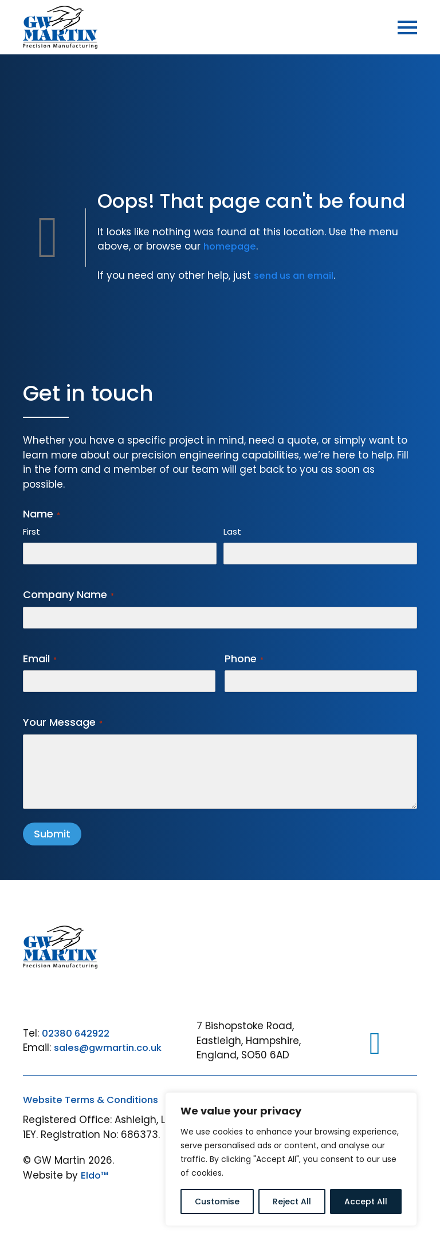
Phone (244, 658)
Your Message (63, 722)
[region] (291, 1159)
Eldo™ (95, 1196)
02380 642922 (76, 1033)
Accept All (365, 1201)
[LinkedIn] (375, 1044)
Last (232, 531)
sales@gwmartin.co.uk (110, 1048)
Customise (217, 1201)
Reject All (292, 1201)
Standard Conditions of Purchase (105, 1120)
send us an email (296, 275)
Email (40, 658)
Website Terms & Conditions (93, 1099)
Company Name (68, 594)
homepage (231, 246)
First (31, 531)
